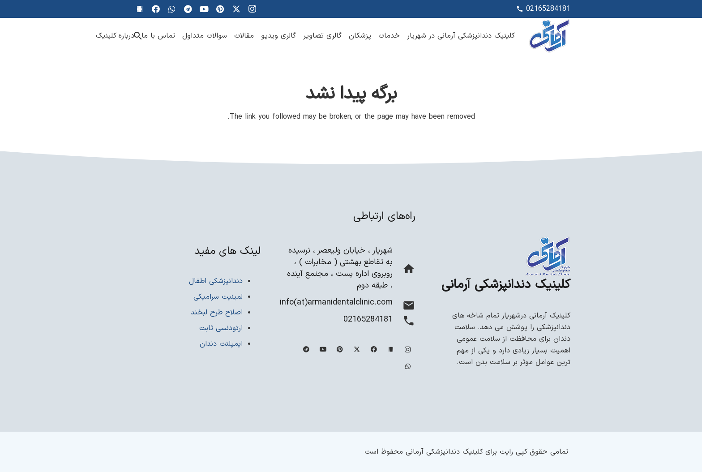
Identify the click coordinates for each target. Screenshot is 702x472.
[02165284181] (404, 322)
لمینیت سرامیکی (218, 297)
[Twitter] (236, 9)
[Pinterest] (220, 9)
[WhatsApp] (172, 9)
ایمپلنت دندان (221, 344)
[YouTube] (204, 9)
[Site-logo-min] (549, 36)
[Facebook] (156, 9)
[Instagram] (252, 9)
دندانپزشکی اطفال (216, 281)
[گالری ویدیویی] (140, 9)
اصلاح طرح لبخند (217, 312)
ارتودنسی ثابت (221, 328)
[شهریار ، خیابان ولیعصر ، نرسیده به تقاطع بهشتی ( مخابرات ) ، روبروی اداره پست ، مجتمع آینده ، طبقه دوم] (404, 270)
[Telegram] (188, 9)
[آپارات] (390, 349)
